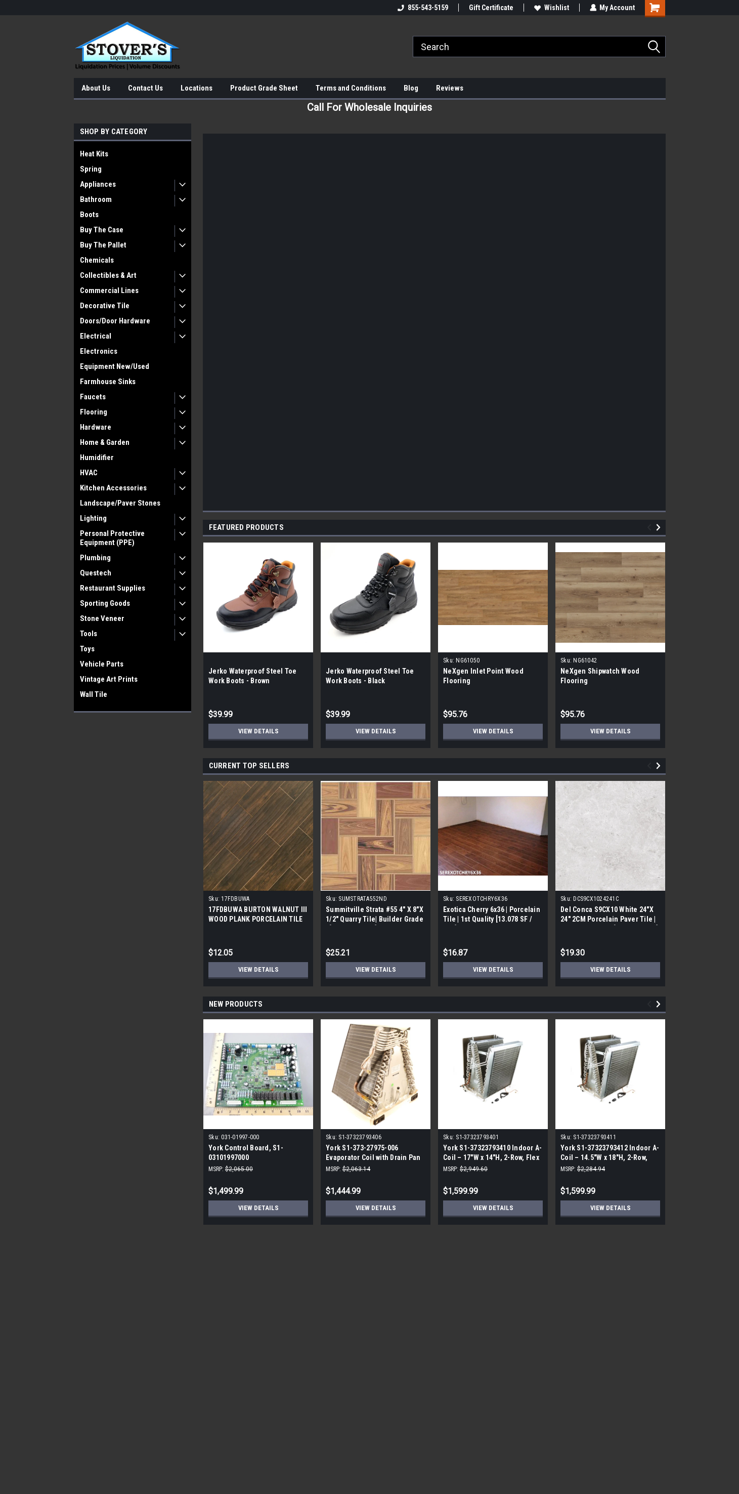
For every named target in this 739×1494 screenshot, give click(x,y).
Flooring (93, 412)
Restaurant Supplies (112, 588)
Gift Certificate (490, 8)
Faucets (93, 396)
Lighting (93, 518)
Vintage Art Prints (109, 679)
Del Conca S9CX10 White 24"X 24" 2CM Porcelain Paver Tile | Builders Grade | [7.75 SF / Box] (609, 919)
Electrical (95, 336)
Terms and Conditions (351, 88)
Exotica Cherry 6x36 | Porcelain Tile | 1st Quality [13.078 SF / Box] (491, 919)
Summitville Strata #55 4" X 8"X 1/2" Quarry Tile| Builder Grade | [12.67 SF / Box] (374, 919)
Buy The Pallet (103, 245)
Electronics (98, 351)
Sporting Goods (105, 603)
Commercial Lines (109, 290)
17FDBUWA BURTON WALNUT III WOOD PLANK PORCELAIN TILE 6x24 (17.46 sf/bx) (258, 919)
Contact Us (145, 88)
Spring (91, 169)
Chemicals (97, 260)
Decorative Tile (104, 305)
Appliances (98, 184)
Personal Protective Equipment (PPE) (112, 538)
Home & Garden (104, 442)
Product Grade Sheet (264, 88)
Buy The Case (101, 229)
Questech (95, 572)
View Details (258, 731)
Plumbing (95, 557)
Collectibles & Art (108, 275)
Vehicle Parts (101, 664)
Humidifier (97, 457)
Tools (88, 633)
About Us (95, 88)
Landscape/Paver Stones (120, 503)
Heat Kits (94, 153)
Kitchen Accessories (113, 487)
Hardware (95, 427)
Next (660, 527)
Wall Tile (93, 694)
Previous (651, 527)
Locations (196, 88)
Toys (87, 648)
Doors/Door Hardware (115, 320)
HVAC (89, 472)
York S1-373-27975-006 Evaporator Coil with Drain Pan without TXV (373, 1157)
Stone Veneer (102, 618)
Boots (89, 214)
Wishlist (551, 8)
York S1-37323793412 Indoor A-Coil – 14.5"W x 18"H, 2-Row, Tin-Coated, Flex (609, 1157)
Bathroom (96, 199)
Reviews (449, 88)
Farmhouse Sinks (108, 381)
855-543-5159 (422, 8)
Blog (411, 88)
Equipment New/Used (114, 366)
